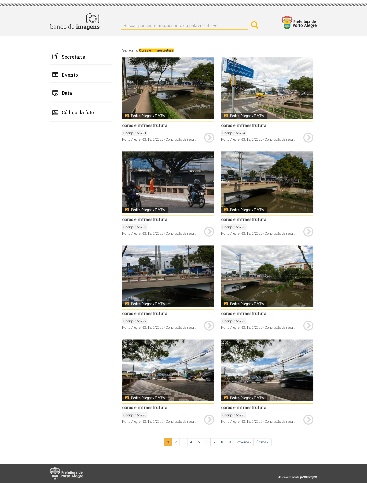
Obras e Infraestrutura (156, 50)
